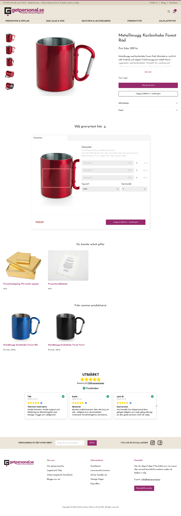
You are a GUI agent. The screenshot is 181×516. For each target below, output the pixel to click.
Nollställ (39, 224)
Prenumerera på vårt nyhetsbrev (35, 445)
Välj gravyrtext (148, 85)
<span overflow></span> (90, 400)
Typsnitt (85, 186)
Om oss (50, 462)
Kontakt (138, 462)
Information (96, 462)
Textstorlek (128, 186)
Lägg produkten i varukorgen (148, 94)
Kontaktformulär (144, 490)
